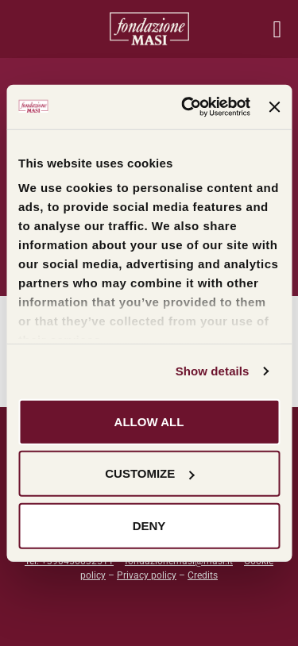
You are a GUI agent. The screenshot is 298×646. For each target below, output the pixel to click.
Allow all (149, 421)
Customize (149, 473)
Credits (203, 575)
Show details (213, 371)
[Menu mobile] (277, 29)
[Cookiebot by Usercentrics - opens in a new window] (187, 107)
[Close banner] (274, 107)
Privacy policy (146, 575)
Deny (149, 525)
